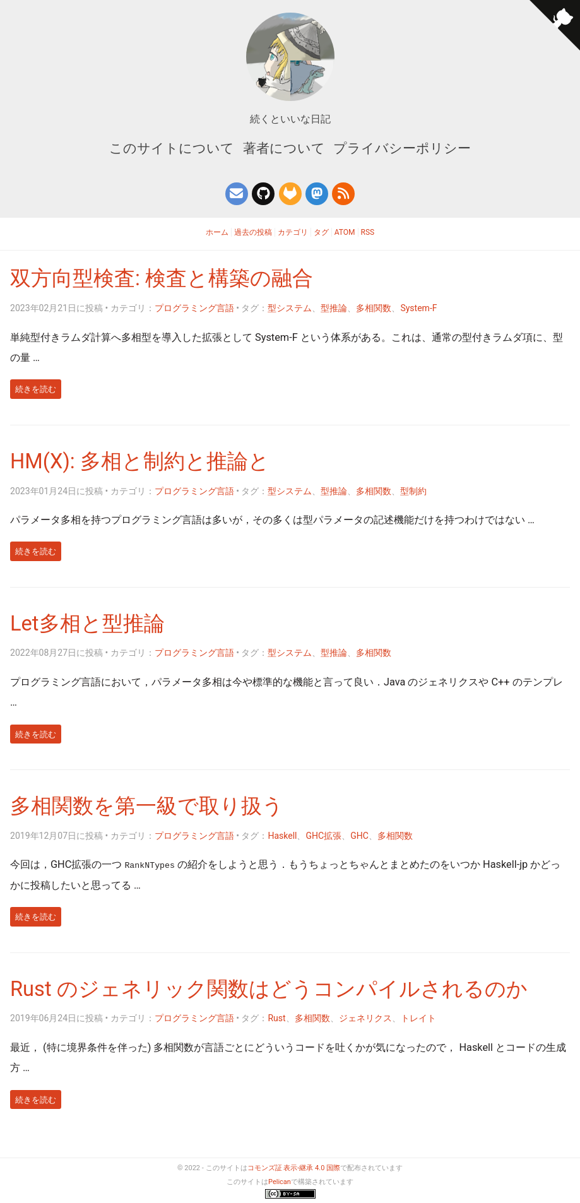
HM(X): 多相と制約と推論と (139, 461)
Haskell (282, 836)
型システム (290, 308)
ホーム (217, 232)
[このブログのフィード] (343, 193)
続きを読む (35, 389)
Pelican (279, 1182)
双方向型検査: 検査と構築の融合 (161, 278)
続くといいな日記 (290, 119)
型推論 (334, 308)
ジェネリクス (365, 1018)
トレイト (418, 1018)
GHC (359, 836)
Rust (276, 1018)
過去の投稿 (253, 232)
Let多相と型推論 (87, 624)
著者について (284, 148)
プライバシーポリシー (402, 148)
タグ (321, 232)
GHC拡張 (323, 836)
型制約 (413, 491)
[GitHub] (263, 193)
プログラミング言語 (194, 308)
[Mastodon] (316, 193)
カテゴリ (293, 232)
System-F (418, 308)
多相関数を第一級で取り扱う (146, 806)
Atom (344, 232)
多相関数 (373, 308)
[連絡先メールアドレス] (236, 193)
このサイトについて (173, 148)
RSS (368, 232)
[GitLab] (290, 193)
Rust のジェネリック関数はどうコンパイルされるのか (269, 989)
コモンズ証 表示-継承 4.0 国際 (294, 1168)
